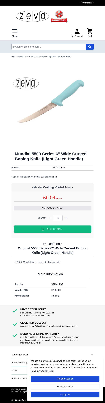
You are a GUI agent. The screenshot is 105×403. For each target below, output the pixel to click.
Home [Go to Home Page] (14, 57)
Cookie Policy (47, 371)
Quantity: (41, 218)
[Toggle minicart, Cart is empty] (90, 32)
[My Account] (77, 32)
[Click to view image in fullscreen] (53, 107)
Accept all (65, 394)
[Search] (90, 47)
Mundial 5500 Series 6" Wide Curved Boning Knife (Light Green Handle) (45, 57)
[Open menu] (15, 33)
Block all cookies (65, 386)
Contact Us (86, 2)
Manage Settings (65, 379)
